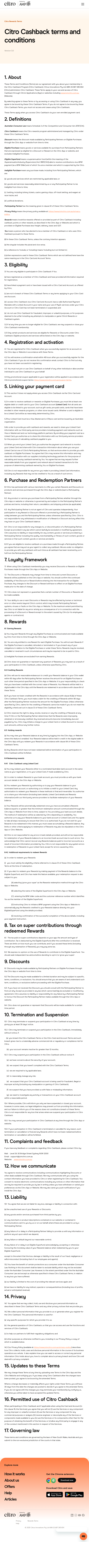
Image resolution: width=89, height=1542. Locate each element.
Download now (67, 1480)
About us (11, 1480)
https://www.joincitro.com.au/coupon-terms (52, 380)
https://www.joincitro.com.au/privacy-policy (52, 1347)
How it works (14, 1474)
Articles (10, 1499)
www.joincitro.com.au (70, 93)
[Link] (54, 1494)
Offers (9, 1487)
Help (8, 1493)
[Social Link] (72, 1515)
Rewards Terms (33, 1521)
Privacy (18, 1521)
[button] (82, 4)
